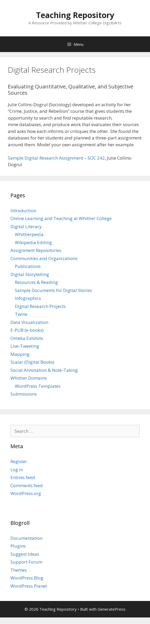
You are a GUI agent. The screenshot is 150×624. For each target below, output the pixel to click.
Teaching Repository (75, 15)
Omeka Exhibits (26, 338)
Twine (21, 314)
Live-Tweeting (24, 346)
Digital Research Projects (40, 306)
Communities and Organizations (43, 258)
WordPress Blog (26, 578)
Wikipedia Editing (33, 242)
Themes (18, 570)
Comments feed (26, 485)
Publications (28, 266)
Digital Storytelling (29, 274)
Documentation (26, 538)
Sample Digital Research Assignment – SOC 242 (56, 158)
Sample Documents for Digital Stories (53, 290)
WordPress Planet (28, 586)
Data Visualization (29, 322)
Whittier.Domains (28, 378)
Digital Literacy (26, 226)
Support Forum (26, 562)
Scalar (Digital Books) (32, 362)
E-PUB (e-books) (27, 330)
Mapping (19, 354)
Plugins (18, 546)
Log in (16, 469)
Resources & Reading (36, 282)
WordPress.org (25, 493)
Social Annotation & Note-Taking (44, 370)
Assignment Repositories (35, 250)
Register (18, 461)
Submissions (23, 394)
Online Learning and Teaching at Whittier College (61, 218)
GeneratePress (111, 609)
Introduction (23, 210)
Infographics (28, 298)
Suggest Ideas (24, 554)
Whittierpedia (29, 234)
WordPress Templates (38, 386)
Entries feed (22, 477)
